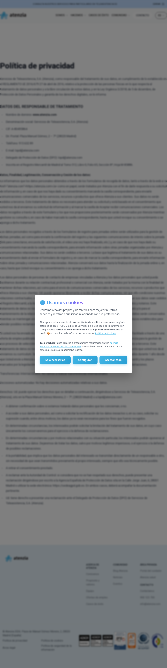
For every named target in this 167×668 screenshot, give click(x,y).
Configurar (85, 360)
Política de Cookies (105, 333)
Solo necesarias (55, 360)
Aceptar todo (113, 360)
